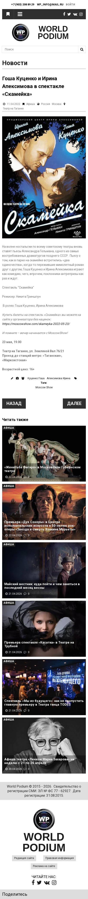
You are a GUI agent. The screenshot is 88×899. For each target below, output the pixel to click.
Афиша (30, 104)
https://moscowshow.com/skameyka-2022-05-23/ (36, 324)
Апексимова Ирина (58, 378)
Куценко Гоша (36, 378)
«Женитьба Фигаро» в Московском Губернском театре (42, 469)
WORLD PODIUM (53, 32)
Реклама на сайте (44, 866)
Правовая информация (59, 858)
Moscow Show (44, 387)
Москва (56, 104)
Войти (70, 4)
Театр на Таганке (13, 108)
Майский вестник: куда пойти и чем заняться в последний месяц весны (42, 586)
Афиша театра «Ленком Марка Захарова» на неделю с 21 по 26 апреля (39, 761)
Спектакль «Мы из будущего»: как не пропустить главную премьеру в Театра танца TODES (44, 702)
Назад (14, 403)
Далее (74, 403)
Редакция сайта (24, 858)
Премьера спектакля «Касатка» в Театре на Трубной (39, 644)
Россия (45, 104)
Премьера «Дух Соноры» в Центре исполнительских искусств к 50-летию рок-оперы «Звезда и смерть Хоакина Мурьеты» (40, 525)
